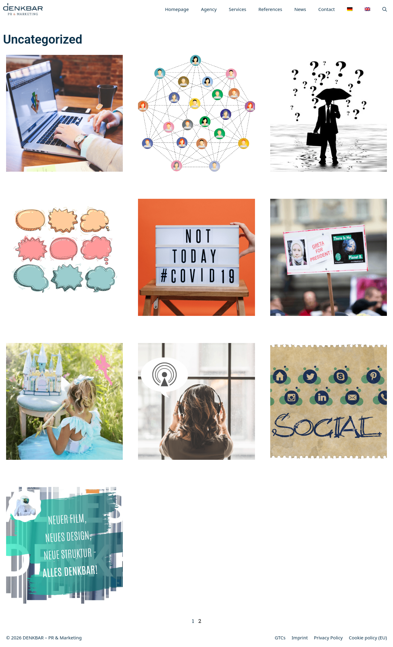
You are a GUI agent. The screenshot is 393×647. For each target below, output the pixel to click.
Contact (326, 9)
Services (237, 9)
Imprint (300, 637)
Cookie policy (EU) (368, 637)
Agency (209, 9)
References (270, 9)
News (300, 9)
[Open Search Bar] (384, 9)
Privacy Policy (328, 637)
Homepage (177, 9)
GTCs (280, 637)
